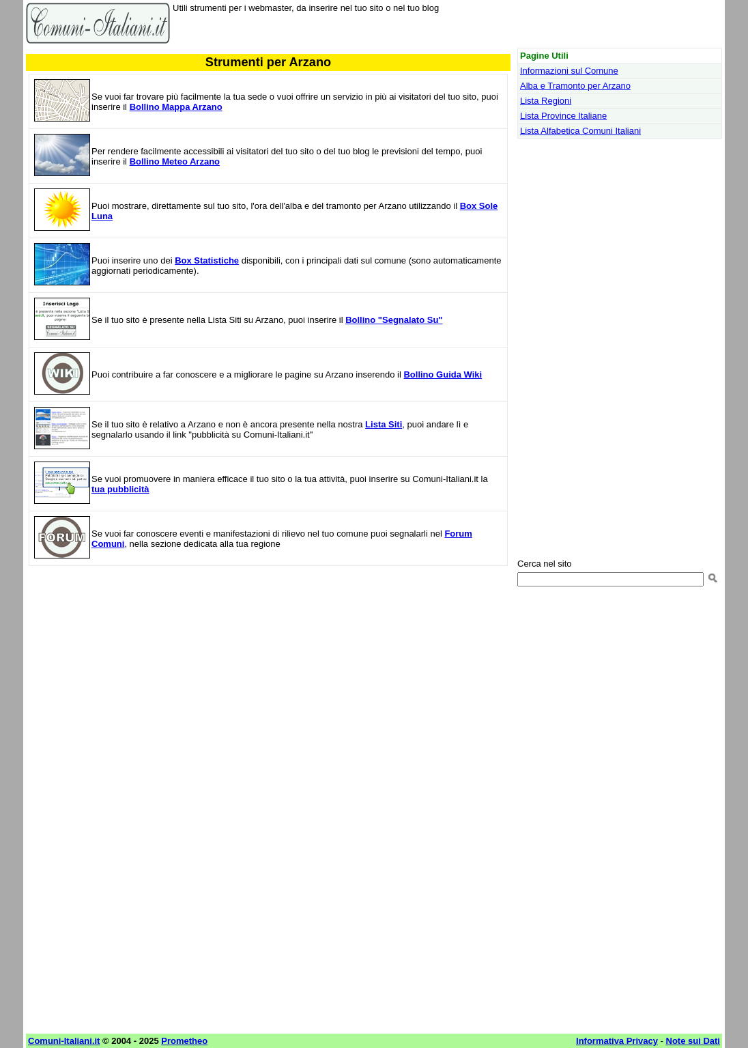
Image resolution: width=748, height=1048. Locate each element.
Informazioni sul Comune (569, 71)
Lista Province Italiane (563, 116)
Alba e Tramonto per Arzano (575, 86)
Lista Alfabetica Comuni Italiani (580, 131)
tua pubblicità (120, 489)
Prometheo (184, 1041)
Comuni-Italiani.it (64, 1041)
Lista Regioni (545, 101)
